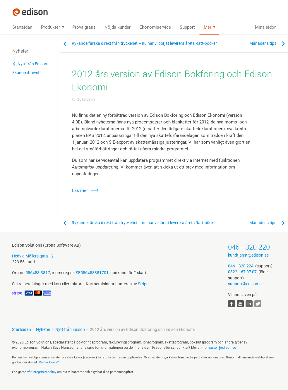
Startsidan (22, 27)
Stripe (143, 283)
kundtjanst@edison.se (248, 255)
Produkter (50, 27)
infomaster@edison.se (218, 348)
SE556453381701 (92, 272)
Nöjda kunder (117, 27)
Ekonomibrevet (26, 72)
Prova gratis (84, 27)
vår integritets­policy (41, 372)
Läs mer (80, 190)
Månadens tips (262, 43)
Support (187, 27)
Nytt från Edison (32, 63)
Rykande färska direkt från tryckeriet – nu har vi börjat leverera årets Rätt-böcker (144, 43)
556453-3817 (37, 272)
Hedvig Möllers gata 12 (33, 256)
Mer (207, 27)
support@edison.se (245, 283)
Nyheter (43, 329)
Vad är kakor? (49, 362)
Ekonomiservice (155, 27)
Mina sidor (265, 27)
